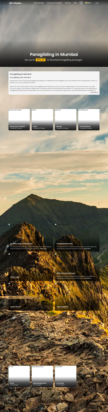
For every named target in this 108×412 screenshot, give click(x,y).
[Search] (81, 3)
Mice (75, 3)
